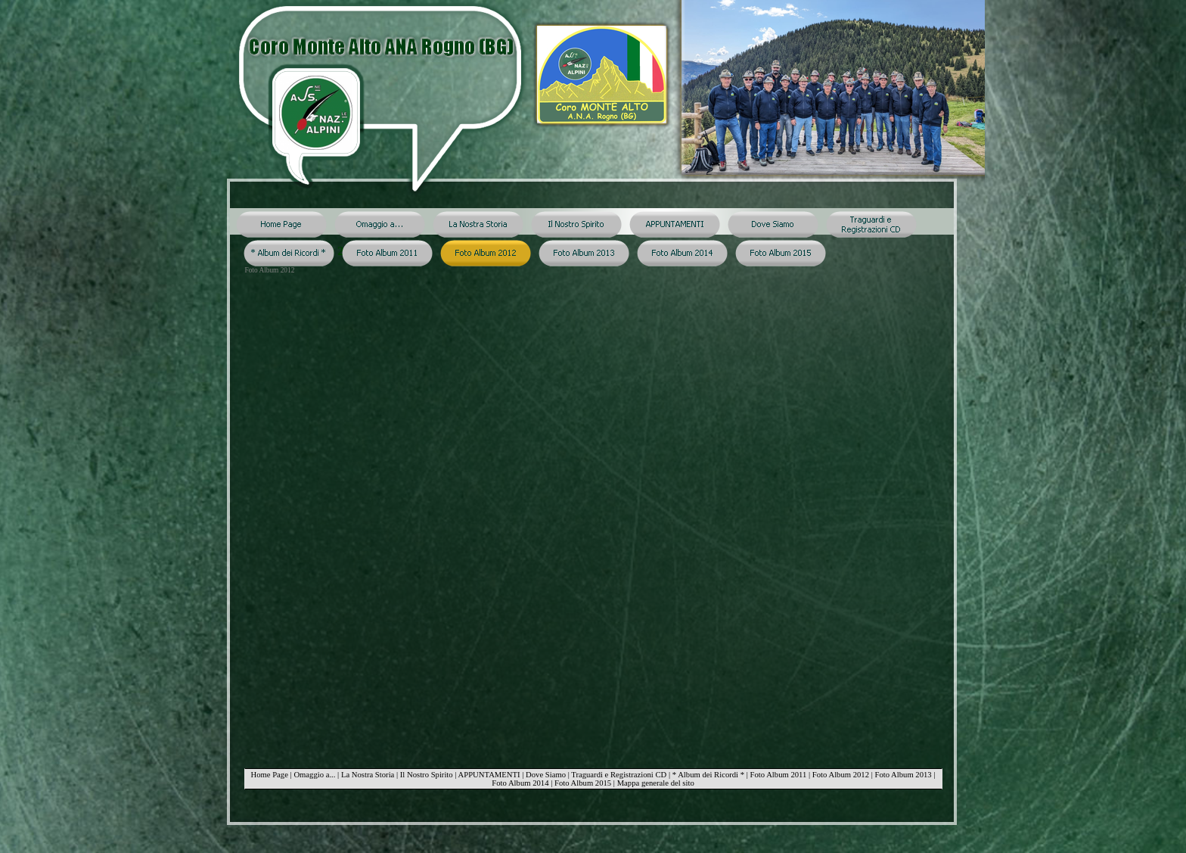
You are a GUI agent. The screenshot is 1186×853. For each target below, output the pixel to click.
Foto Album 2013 (902, 775)
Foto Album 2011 (778, 775)
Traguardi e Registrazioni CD (618, 775)
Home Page (268, 775)
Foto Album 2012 (840, 775)
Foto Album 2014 (520, 783)
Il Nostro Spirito (426, 775)
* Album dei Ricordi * (708, 775)
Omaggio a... (314, 775)
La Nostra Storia (367, 775)
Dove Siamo (546, 775)
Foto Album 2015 (582, 783)
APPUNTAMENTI (489, 775)
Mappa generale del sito (655, 783)
